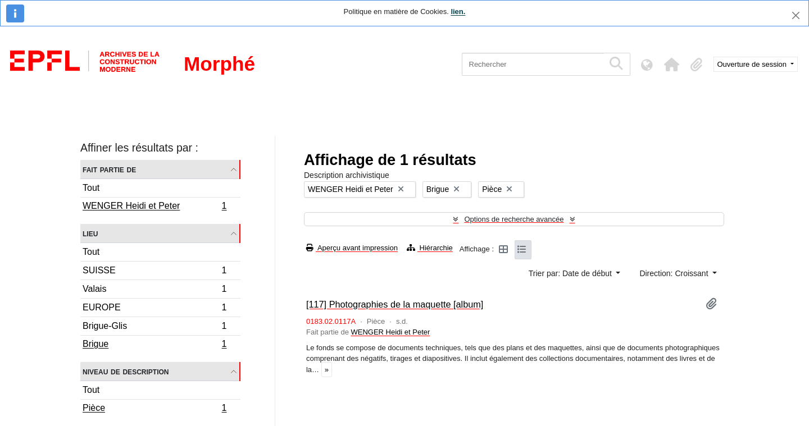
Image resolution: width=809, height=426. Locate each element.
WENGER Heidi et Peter (154, 207)
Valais (154, 290)
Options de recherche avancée (513, 219)
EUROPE (154, 309)
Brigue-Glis (154, 327)
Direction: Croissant (674, 273)
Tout (91, 188)
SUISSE (154, 272)
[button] (672, 64)
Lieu (90, 233)
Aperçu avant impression (352, 248)
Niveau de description (126, 371)
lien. (458, 11)
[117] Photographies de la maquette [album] (394, 304)
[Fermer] (795, 15)
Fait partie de (109, 169)
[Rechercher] (533, 64)
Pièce (154, 409)
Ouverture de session (753, 64)
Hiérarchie (430, 248)
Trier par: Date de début (571, 273)
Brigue (154, 345)
